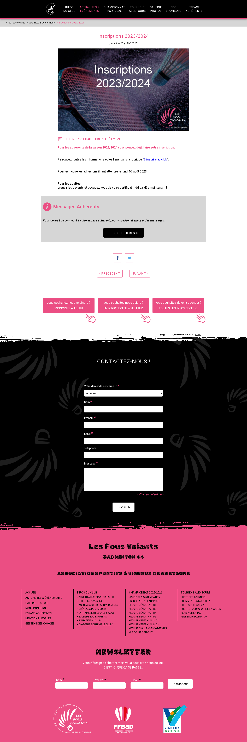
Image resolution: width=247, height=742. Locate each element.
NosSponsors (174, 9)
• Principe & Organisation (144, 597)
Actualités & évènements (43, 597)
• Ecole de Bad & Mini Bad (92, 616)
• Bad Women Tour (192, 612)
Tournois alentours (195, 592)
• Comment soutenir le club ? (95, 624)
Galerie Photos (36, 603)
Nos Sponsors (35, 608)
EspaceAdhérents (194, 9)
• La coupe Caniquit (141, 632)
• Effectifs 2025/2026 (90, 601)
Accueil (31, 592)
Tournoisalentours (137, 9)
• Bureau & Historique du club (95, 597)
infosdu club (69, 9)
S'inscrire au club (155, 159)
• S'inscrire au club (89, 620)
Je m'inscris (180, 684)
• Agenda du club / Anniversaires (97, 605)
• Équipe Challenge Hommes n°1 (148, 628)
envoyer (123, 507)
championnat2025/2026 (114, 9)
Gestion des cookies (40, 623)
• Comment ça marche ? (195, 601)
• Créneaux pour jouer (91, 609)
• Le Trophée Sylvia (192, 605)
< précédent (109, 273)
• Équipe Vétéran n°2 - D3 (144, 624)
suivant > (140, 273)
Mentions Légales (38, 618)
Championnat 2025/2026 (145, 592)
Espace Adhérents (123, 233)
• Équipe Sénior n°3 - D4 (142, 612)
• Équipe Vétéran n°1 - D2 (144, 620)
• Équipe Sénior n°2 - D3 (142, 609)
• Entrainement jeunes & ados (96, 612)
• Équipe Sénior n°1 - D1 (142, 605)
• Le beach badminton (194, 616)
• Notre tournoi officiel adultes (201, 609)
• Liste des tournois (193, 597)
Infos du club (87, 592)
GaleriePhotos (156, 9)
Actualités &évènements (90, 9)
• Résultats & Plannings (143, 601)
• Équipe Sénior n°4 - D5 (142, 616)
